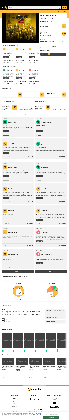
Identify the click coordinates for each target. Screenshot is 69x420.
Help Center (14, 401)
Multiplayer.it (12, 232)
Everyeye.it (22, 49)
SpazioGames (12, 167)
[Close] (67, 415)
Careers (14, 403)
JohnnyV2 (44, 211)
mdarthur (44, 189)
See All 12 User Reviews (51, 271)
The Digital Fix (35, 49)
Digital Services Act (14, 409)
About (14, 398)
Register (64, 7)
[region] (34, 415)
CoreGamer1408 (46, 254)
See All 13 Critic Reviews (17, 271)
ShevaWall (44, 232)
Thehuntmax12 (46, 122)
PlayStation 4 (29, 135)
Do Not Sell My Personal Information (51, 414)
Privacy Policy (15, 406)
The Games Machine (15, 189)
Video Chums (12, 144)
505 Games (63, 11)
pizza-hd (44, 144)
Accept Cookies (51, 417)
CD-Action (9, 49)
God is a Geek (12, 122)
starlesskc (44, 167)
